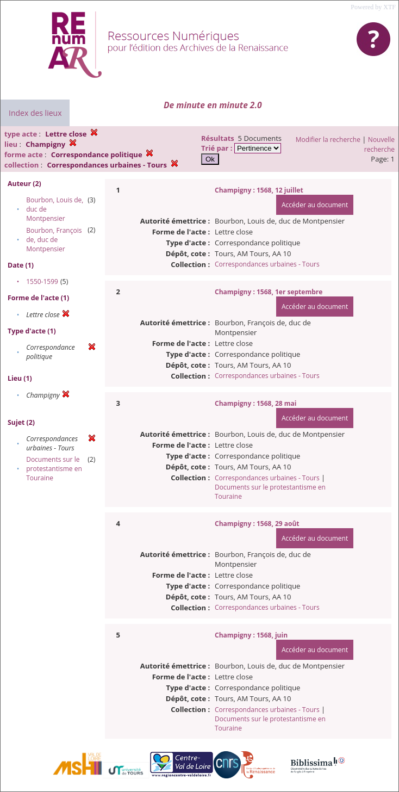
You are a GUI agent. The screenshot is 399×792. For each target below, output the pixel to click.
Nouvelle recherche (379, 144)
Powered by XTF (373, 7)
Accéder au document (315, 204)
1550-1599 (42, 281)
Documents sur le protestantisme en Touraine (54, 468)
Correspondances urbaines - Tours (267, 264)
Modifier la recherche (328, 139)
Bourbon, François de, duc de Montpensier (54, 239)
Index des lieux (35, 113)
